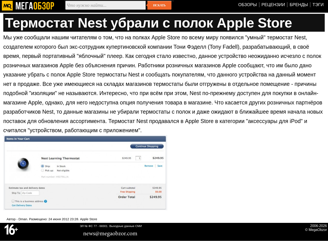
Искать (159, 5)
